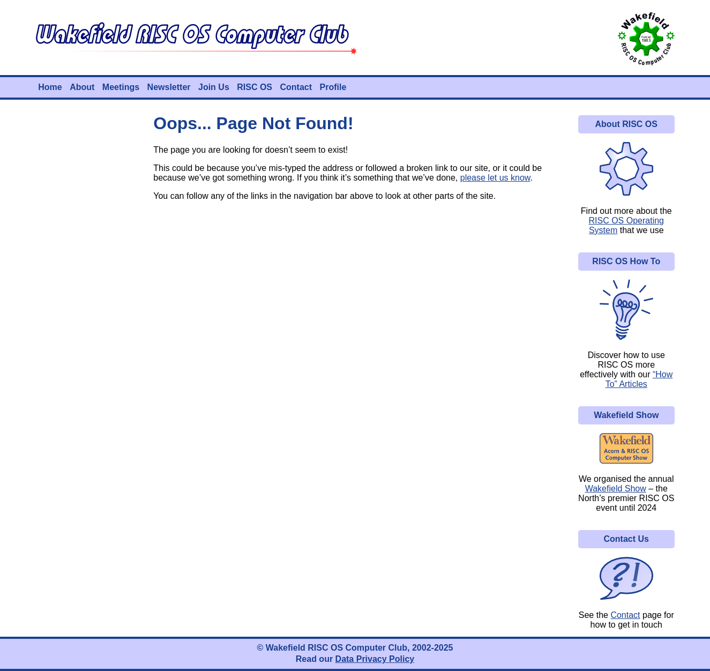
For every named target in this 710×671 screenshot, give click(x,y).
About (82, 87)
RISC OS (254, 87)
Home (50, 87)
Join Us (213, 87)
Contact (296, 87)
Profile (333, 87)
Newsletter (169, 87)
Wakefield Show (615, 488)
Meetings (120, 87)
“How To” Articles (639, 379)
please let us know (495, 177)
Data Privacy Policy (375, 658)
